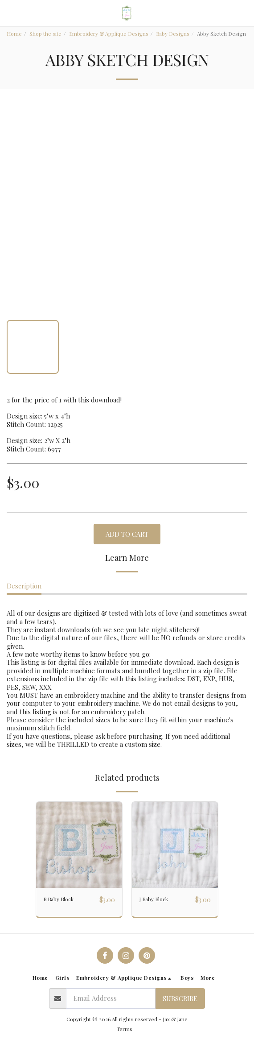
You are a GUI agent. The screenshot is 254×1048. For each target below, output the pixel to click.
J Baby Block (153, 899)
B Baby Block (58, 899)
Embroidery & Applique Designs (108, 33)
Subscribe (180, 998)
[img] (79, 845)
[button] (9, 13)
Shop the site (45, 33)
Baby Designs (172, 33)
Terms (124, 1028)
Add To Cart (127, 534)
